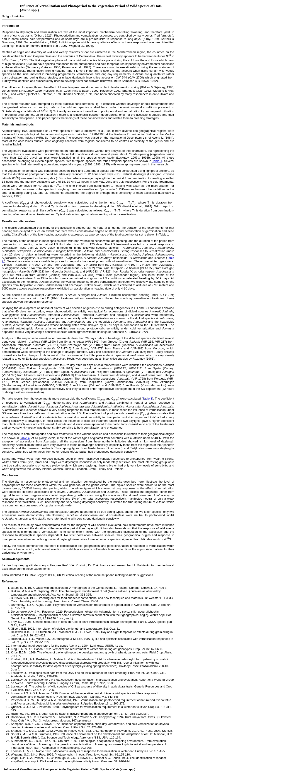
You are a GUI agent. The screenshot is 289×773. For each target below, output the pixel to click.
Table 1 (157, 161)
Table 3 (147, 398)
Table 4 (25, 438)
